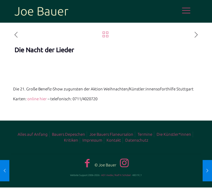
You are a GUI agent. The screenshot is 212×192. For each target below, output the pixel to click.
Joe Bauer (41, 11)
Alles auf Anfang (33, 134)
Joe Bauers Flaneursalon (111, 134)
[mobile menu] (189, 11)
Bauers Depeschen (68, 134)
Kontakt (114, 140)
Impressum (92, 140)
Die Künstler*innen (174, 134)
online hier (37, 99)
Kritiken (71, 140)
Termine (145, 134)
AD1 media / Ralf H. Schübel (116, 175)
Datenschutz (136, 140)
